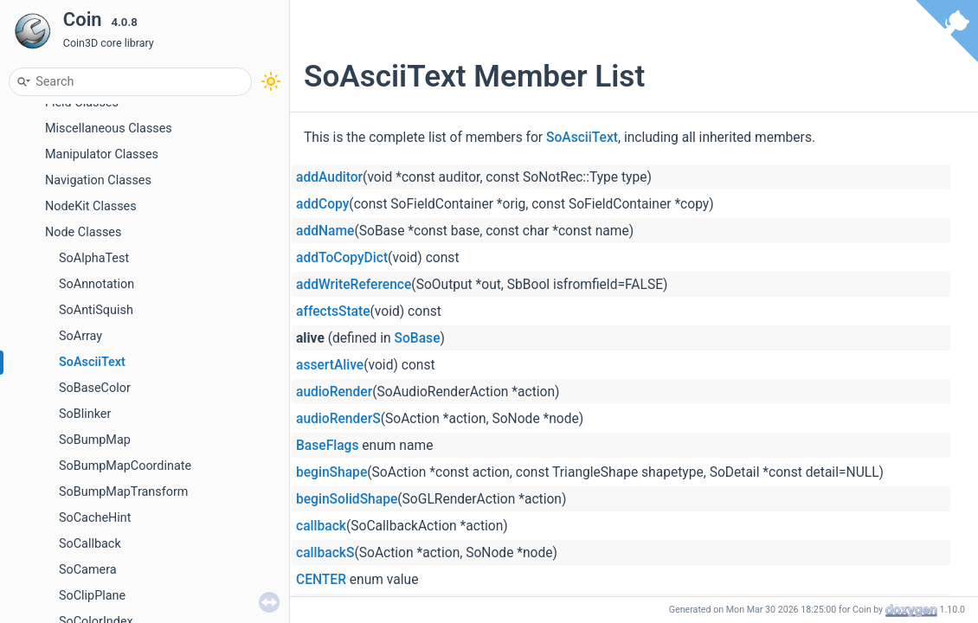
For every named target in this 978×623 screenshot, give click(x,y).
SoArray (80, 336)
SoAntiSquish (96, 310)
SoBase (418, 338)
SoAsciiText (92, 362)
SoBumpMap (95, 440)
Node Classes (83, 232)
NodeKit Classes (91, 206)
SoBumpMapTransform (123, 492)
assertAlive (330, 365)
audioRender (334, 392)
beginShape (331, 472)
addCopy (322, 204)
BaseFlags (327, 445)
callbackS (325, 553)
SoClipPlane (92, 595)
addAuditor (329, 177)
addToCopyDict (342, 258)
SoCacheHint (95, 518)
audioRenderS (338, 419)
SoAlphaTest (94, 258)
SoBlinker (85, 414)
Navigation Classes (98, 180)
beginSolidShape (346, 499)
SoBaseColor (95, 388)
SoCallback (90, 543)
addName (325, 231)
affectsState (333, 311)
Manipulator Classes (101, 154)
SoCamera (88, 569)
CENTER (321, 580)
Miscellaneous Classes (108, 128)
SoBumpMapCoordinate (125, 466)
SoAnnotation (96, 284)
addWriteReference (353, 284)
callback (321, 526)
